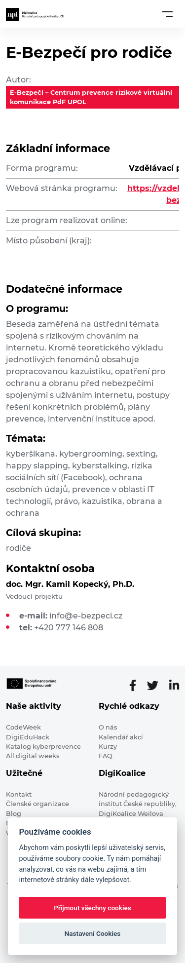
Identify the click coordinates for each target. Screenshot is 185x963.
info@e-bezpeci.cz (85, 615)
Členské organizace (37, 804)
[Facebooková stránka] (136, 686)
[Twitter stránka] (156, 686)
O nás (108, 727)
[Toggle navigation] (167, 14)
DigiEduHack (27, 737)
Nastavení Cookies (93, 933)
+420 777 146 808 (68, 627)
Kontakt (19, 794)
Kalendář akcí (121, 737)
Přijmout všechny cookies (92, 908)
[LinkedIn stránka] (174, 686)
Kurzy (108, 746)
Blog (13, 813)
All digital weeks (32, 756)
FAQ (105, 756)
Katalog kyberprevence (43, 746)
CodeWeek (23, 727)
